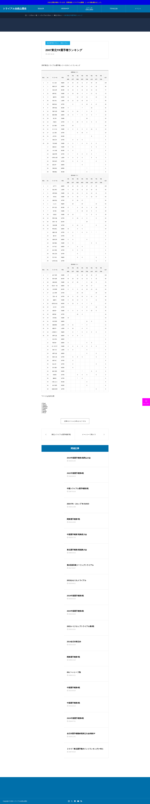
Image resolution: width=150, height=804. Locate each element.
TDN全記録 (114, 8)
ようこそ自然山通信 (89, 8)
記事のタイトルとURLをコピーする (75, 421)
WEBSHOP (65, 8)
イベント (138, 8)
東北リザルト (65, 43)
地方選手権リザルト (53, 43)
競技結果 (41, 8)
